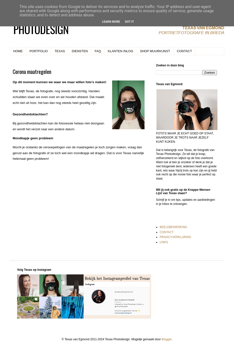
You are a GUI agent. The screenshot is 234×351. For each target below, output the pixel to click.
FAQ (98, 51)
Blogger (167, 339)
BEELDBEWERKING (173, 227)
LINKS (164, 242)
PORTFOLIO (38, 51)
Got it (129, 21)
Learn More (111, 21)
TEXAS (60, 51)
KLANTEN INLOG (120, 51)
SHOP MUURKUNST (155, 51)
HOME (18, 51)
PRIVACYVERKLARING (175, 237)
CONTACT (184, 51)
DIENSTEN (80, 51)
